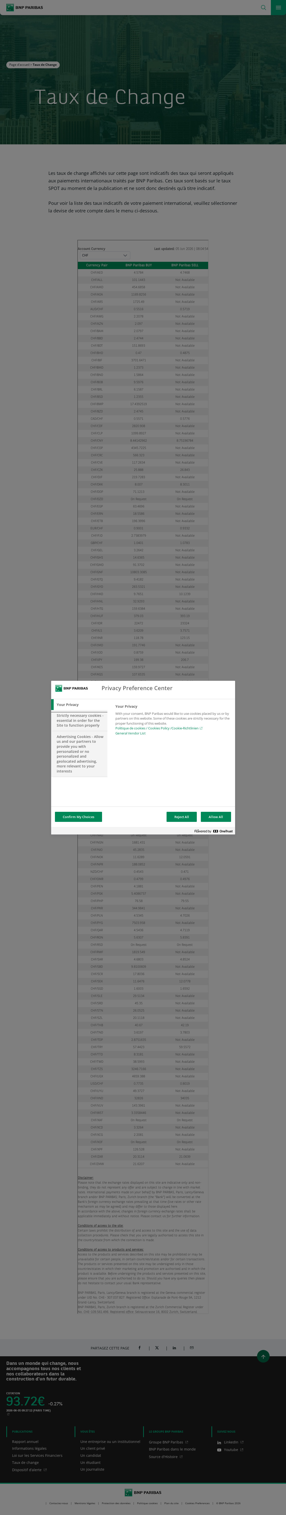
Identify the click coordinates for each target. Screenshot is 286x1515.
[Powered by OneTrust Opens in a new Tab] (213, 831)
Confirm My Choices (78, 817)
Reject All (181, 817)
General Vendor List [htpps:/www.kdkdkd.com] (130, 733)
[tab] (79, 704)
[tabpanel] (173, 721)
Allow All (216, 817)
